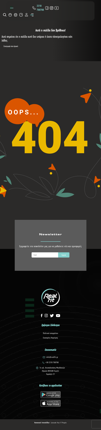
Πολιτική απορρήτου (50, 333)
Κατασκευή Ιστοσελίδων (42, 423)
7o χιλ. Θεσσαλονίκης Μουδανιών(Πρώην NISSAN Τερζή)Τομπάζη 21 (52, 370)
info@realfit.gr (52, 357)
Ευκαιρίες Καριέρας (50, 337)
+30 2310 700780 (52, 362)
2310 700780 (38, 7)
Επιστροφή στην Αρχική (11, 46)
